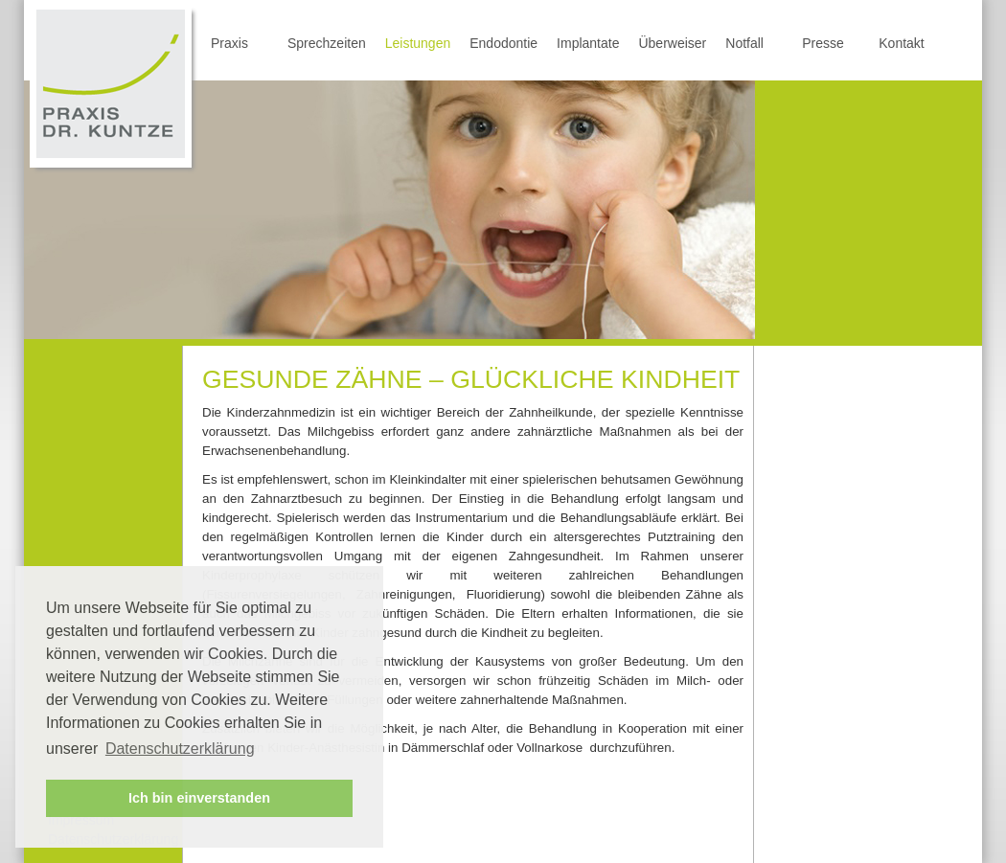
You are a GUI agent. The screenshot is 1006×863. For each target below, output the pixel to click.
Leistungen (418, 43)
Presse (823, 43)
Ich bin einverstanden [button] (199, 798)
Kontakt (901, 43)
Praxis (229, 43)
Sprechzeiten (326, 43)
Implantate (588, 43)
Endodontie (503, 43)
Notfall (744, 43)
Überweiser (672, 43)
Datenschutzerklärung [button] (180, 748)
